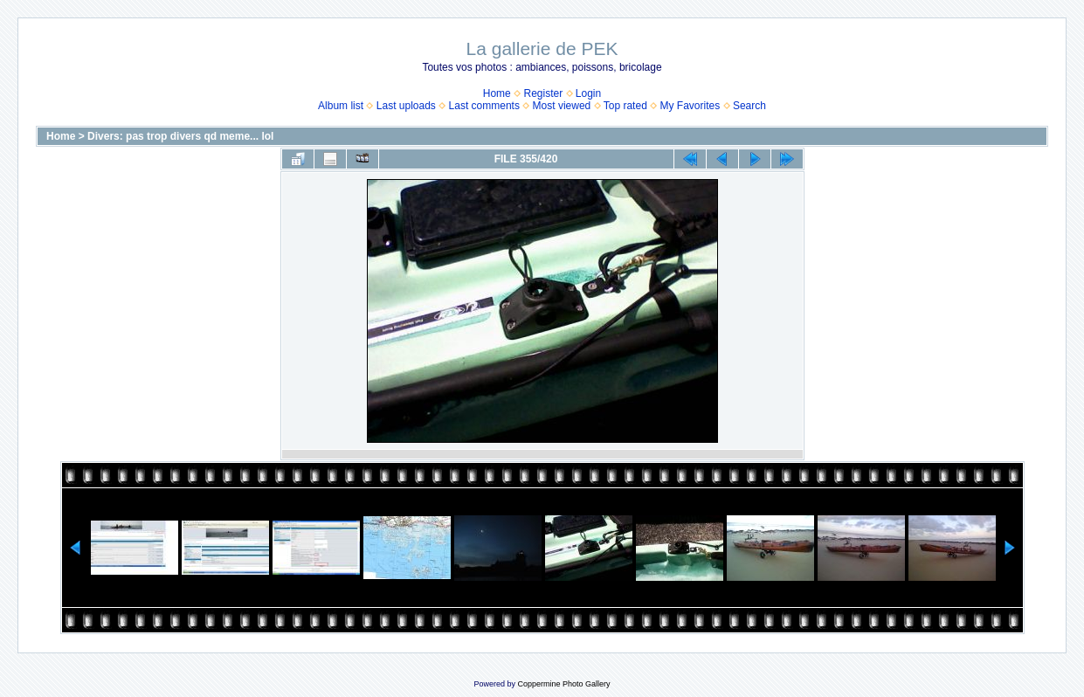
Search (749, 106)
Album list (340, 106)
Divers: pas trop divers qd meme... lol (180, 136)
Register (543, 93)
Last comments (484, 106)
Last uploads (406, 106)
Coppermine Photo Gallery (563, 684)
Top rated (625, 106)
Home (497, 93)
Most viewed (562, 106)
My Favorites (690, 106)
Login (588, 93)
